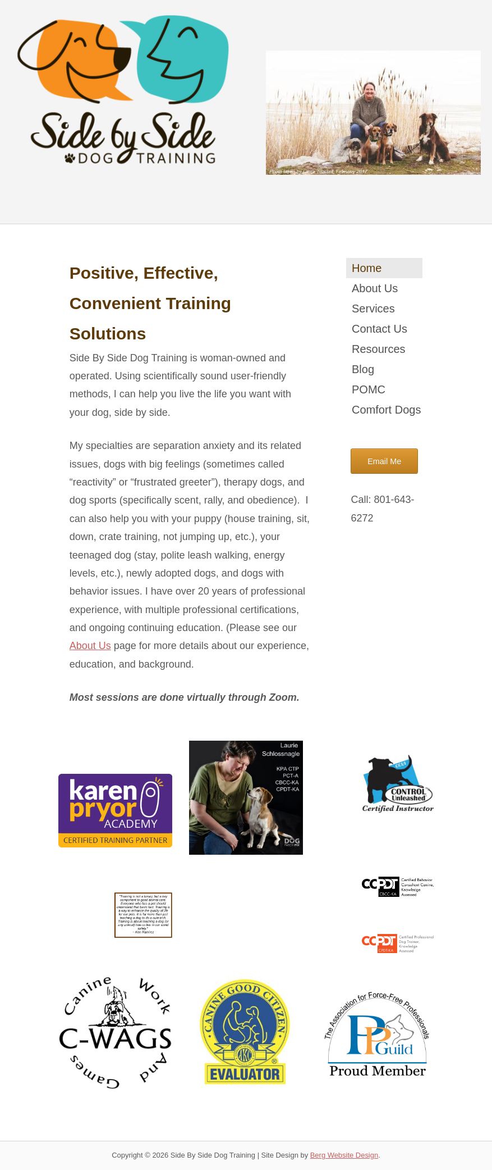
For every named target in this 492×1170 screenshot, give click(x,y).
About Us (90, 645)
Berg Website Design (344, 1155)
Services (373, 308)
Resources (379, 349)
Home (366, 268)
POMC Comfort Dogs (386, 399)
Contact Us (379, 329)
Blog (363, 369)
